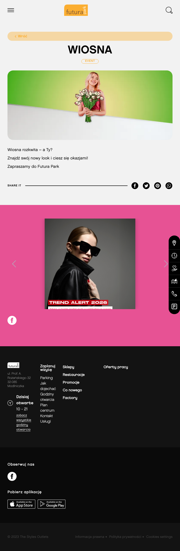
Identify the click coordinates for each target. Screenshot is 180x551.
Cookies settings (159, 537)
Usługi (45, 421)
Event (90, 61)
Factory (70, 398)
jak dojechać (48, 386)
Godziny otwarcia (47, 397)
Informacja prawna (89, 537)
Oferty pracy (116, 367)
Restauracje (74, 375)
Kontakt (46, 416)
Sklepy (68, 367)
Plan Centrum (47, 408)
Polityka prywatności (125, 537)
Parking (46, 378)
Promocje (71, 382)
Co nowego (72, 390)
